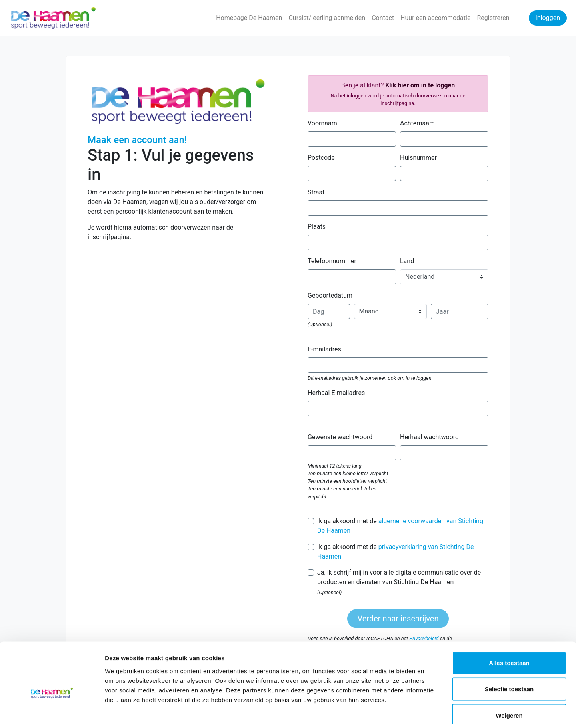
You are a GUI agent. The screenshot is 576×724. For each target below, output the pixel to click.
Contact (383, 18)
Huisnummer (418, 157)
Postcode (321, 157)
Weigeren (509, 671)
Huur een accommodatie (435, 18)
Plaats (317, 226)
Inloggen (548, 18)
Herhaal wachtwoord (429, 437)
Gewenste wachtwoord (340, 437)
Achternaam (417, 123)
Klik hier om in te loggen (420, 85)
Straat (316, 192)
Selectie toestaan (509, 645)
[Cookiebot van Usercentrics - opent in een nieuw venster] (52, 708)
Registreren (493, 18)
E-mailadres (324, 349)
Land (407, 261)
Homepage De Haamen (249, 18)
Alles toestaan (509, 618)
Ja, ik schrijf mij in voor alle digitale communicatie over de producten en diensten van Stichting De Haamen (399, 577)
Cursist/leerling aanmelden (326, 18)
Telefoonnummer (332, 261)
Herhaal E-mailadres (336, 393)
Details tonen (432, 708)
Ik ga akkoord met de (400, 525)
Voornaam (322, 123)
